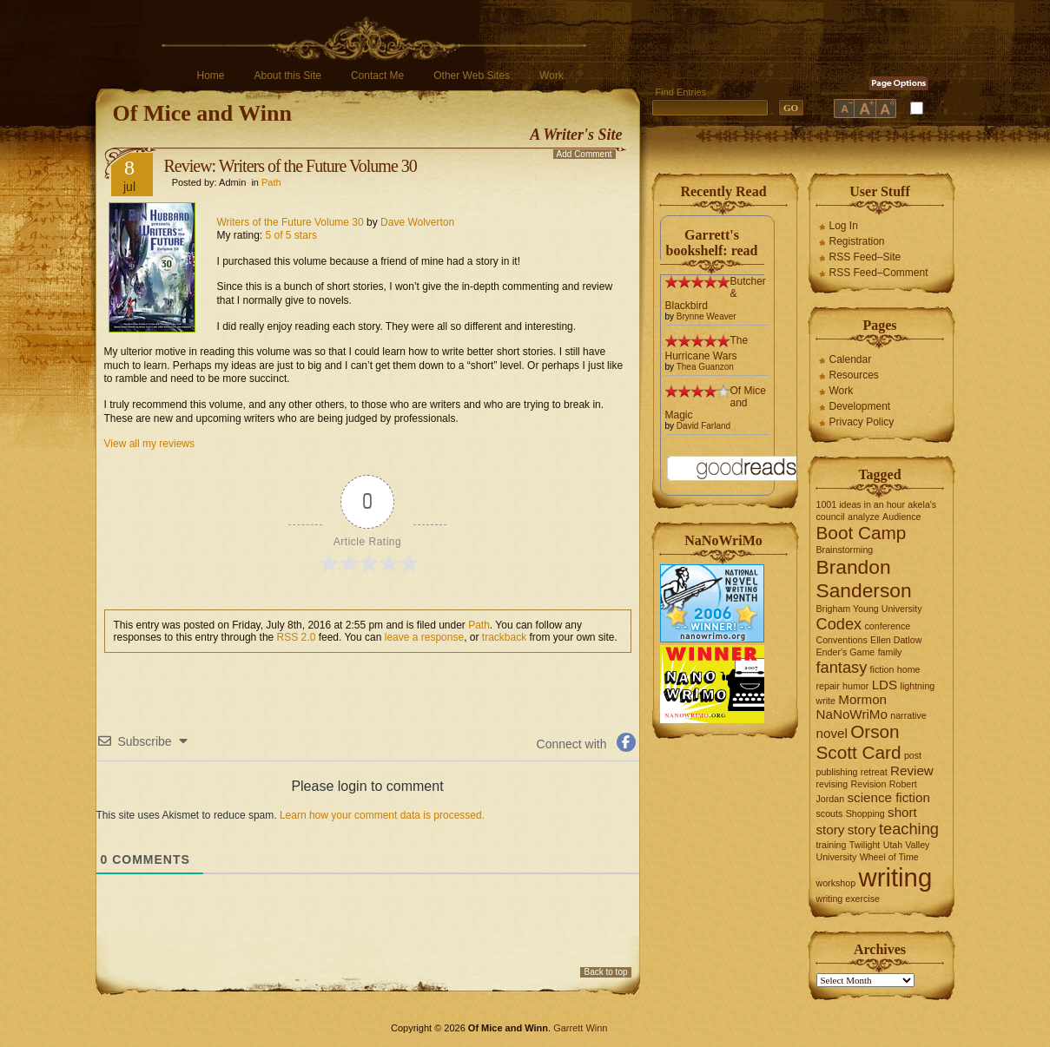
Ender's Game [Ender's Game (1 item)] (845, 652)
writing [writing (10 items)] (895, 877)
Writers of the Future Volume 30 (290, 222)
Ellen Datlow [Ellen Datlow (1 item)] (895, 640)
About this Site (287, 75)
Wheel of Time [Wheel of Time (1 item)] (889, 857)
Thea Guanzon (705, 367)
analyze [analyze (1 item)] (864, 516)
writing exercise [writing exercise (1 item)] (848, 898)
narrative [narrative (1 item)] (908, 715)
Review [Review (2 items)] (912, 770)
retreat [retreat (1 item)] (874, 772)
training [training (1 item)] (831, 845)
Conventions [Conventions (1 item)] (842, 640)
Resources (854, 375)
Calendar (850, 359)
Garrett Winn (580, 1028)
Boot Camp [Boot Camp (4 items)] (861, 533)
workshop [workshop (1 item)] (836, 883)
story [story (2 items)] (862, 829)
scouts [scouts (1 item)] (829, 813)
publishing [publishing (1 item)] (837, 772)
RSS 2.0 (296, 637)
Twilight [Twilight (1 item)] (865, 845)
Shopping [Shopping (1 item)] (865, 813)
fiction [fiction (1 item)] (882, 669)
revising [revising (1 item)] (832, 784)
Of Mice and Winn (202, 113)
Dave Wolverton (417, 222)
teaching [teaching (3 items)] (909, 829)
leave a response (424, 637)
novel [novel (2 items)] (832, 733)
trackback (504, 637)
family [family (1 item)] (890, 652)
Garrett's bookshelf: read (712, 242)
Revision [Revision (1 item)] (869, 784)
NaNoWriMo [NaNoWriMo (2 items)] (852, 714)
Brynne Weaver (706, 316)
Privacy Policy (862, 422)
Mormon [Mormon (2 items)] (862, 699)
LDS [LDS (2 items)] (885, 684)
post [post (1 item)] (912, 755)
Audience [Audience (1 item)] (901, 516)
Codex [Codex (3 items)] (839, 624)
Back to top (605, 972)
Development (860, 406)
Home (211, 75)
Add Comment (584, 154)
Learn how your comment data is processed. (382, 815)
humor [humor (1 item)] (855, 686)
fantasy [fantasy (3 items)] (842, 667)
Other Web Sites (471, 75)
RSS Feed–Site (865, 257)
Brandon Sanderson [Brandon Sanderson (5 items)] (864, 579)
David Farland (703, 426)
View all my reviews (149, 444)
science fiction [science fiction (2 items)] (888, 797)
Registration (857, 241)
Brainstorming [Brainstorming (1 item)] (845, 549)
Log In (843, 226)
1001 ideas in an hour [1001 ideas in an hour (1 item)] (861, 504)
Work (551, 75)
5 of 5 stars (291, 235)
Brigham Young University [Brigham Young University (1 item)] (869, 608)
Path (271, 182)
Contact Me (377, 75)
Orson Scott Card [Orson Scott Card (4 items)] (858, 741)
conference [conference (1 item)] (888, 626)
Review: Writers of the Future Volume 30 (290, 165)
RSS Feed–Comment (878, 273)
